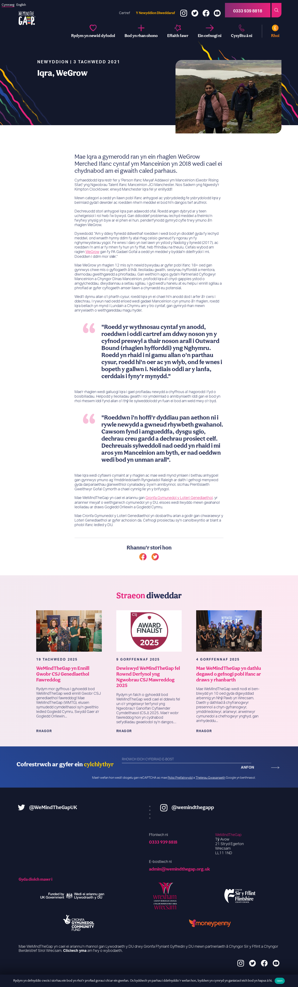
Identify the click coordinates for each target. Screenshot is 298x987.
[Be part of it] (141, 31)
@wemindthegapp (208, 807)
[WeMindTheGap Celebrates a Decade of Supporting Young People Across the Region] (229, 646)
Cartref (124, 13)
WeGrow (92, 267)
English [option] (21, 5)
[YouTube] (217, 10)
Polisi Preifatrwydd (180, 777)
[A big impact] (177, 31)
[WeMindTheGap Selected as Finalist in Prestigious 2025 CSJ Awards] (149, 646)
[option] (21, 4)
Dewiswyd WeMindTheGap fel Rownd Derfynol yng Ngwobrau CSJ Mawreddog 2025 (148, 691)
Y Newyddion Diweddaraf (155, 13)
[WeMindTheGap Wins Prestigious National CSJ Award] (69, 646)
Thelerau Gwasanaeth (210, 777)
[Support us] (209, 31)
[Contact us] (241, 31)
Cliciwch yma (75, 950)
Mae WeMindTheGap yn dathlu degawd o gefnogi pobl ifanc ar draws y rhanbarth (229, 689)
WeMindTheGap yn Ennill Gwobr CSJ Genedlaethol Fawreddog (63, 689)
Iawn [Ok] (279, 980)
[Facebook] (206, 10)
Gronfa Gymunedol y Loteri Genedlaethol (179, 513)
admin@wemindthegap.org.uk (179, 868)
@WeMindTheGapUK (38, 807)
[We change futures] (93, 31)
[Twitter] (194, 10)
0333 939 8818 (163, 841)
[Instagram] (183, 10)
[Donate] (270, 31)
